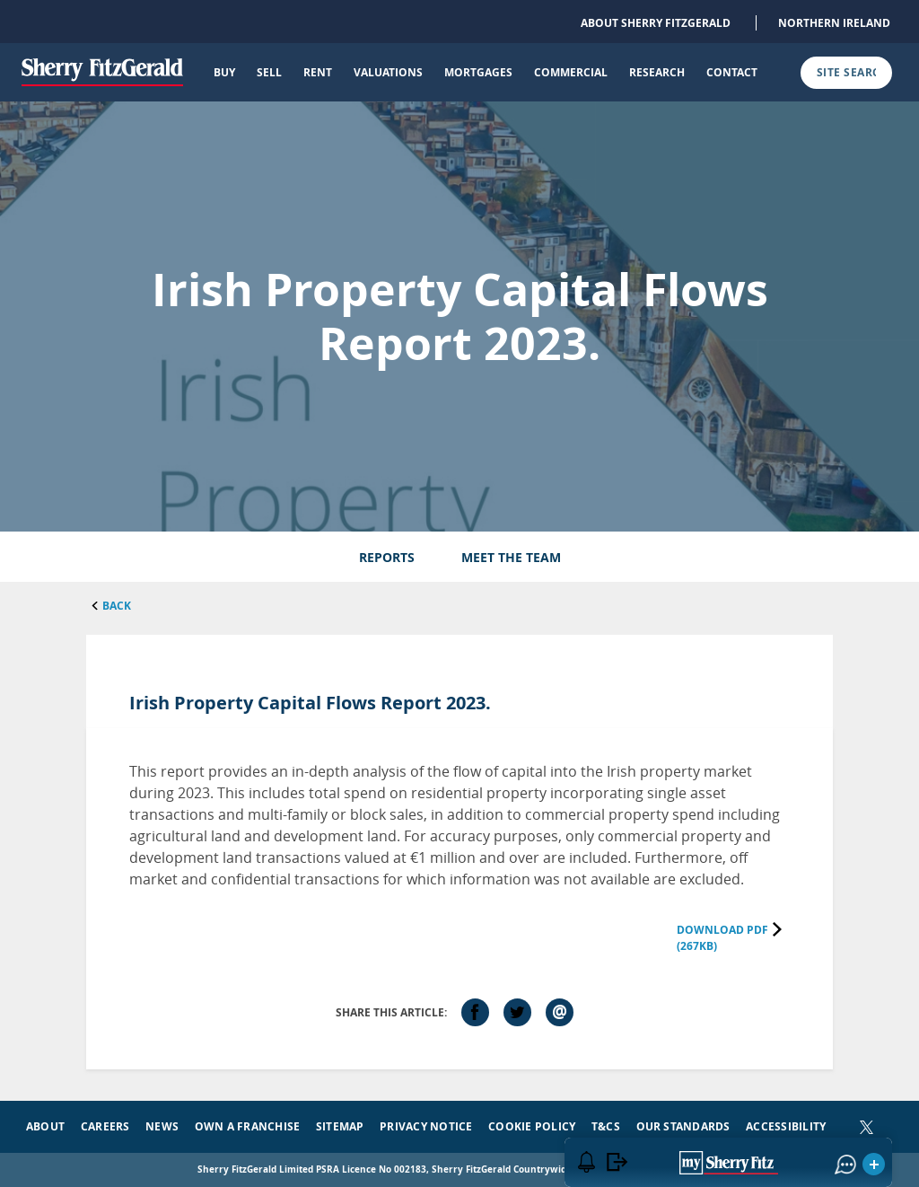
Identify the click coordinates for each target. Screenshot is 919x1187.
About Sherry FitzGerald (656, 23)
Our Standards (683, 1126)
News (162, 1126)
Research (657, 72)
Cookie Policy (531, 1126)
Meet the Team (511, 557)
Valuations (388, 72)
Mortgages (478, 72)
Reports (387, 557)
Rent (317, 72)
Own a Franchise (248, 1126)
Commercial (571, 72)
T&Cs (605, 1126)
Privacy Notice (426, 1126)
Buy (224, 72)
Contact (731, 72)
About (45, 1126)
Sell (269, 72)
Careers (105, 1126)
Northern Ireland (834, 23)
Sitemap (340, 1126)
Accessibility (786, 1126)
